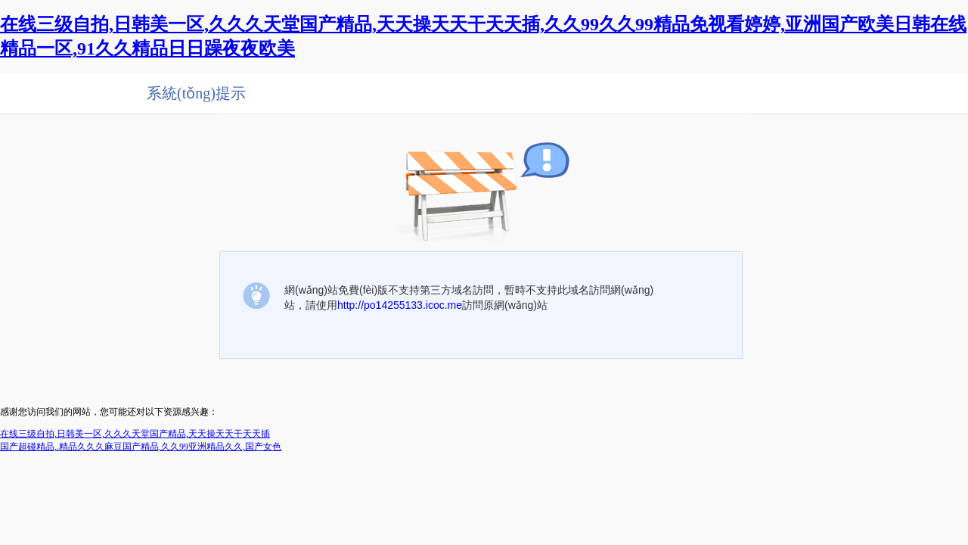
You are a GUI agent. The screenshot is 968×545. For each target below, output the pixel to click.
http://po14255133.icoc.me (399, 305)
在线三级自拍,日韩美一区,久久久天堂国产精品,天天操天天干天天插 (135, 433)
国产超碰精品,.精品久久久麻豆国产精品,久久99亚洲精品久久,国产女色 (140, 446)
